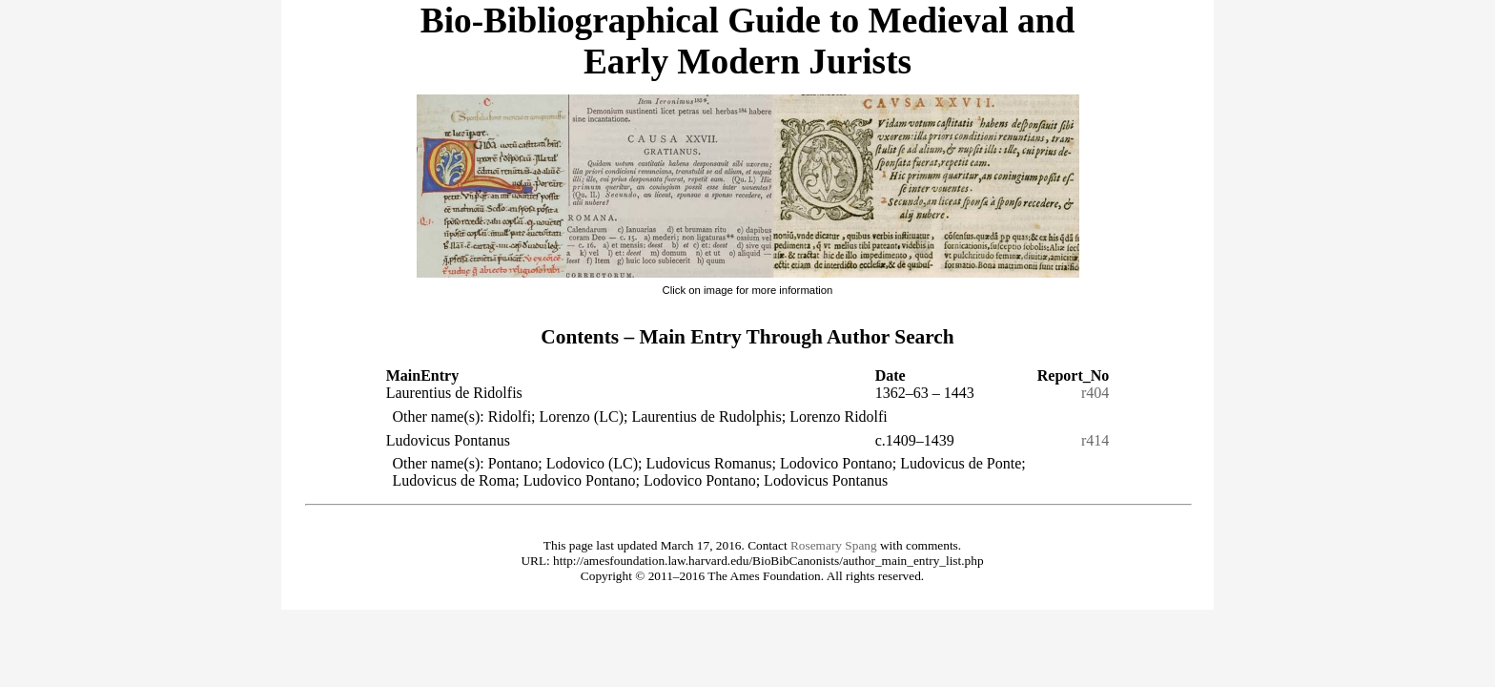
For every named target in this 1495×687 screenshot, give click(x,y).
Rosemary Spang (833, 545)
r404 (1095, 393)
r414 (1095, 440)
